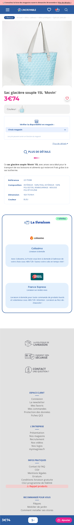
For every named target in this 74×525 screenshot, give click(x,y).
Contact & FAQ (37, 466)
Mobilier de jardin (37, 506)
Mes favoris (37, 405)
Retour (9, 17)
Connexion (37, 398)
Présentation (37, 432)
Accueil (19, 17)
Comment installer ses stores (37, 510)
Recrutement (37, 439)
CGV (37, 469)
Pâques (37, 503)
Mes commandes (37, 408)
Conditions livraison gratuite (37, 479)
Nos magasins (37, 436)
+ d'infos (62, 219)
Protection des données (37, 412)
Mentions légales (37, 473)
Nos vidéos (37, 442)
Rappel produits (37, 486)
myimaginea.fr (37, 449)
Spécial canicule (59, 17)
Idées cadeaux (30, 17)
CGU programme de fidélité (37, 482)
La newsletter (37, 402)
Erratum (37, 476)
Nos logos (37, 445)
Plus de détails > (64, 3)
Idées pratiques (44, 17)
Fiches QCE (37, 415)
